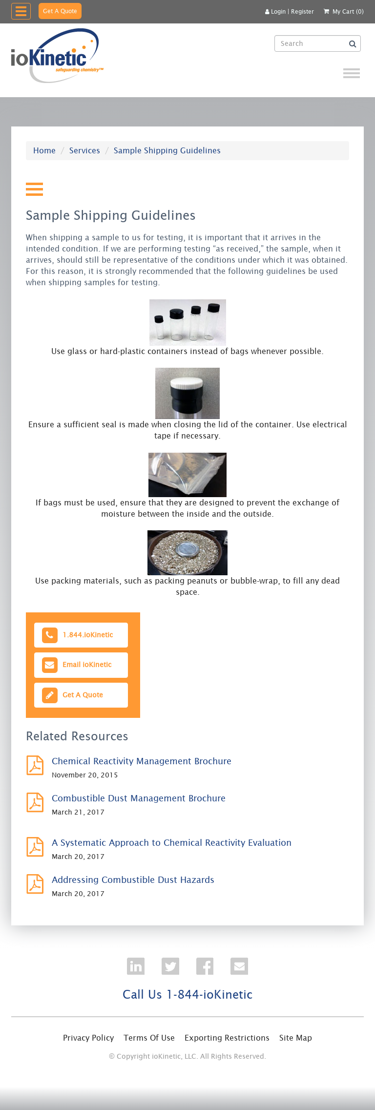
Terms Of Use (149, 1037)
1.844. (77, 635)
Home (44, 150)
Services (84, 150)
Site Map (295, 1037)
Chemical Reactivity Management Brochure (141, 761)
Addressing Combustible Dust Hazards (133, 880)
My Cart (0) (348, 11)
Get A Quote (60, 11)
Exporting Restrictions (227, 1037)
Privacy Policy (88, 1037)
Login (275, 11)
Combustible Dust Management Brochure (139, 798)
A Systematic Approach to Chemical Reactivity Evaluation (172, 843)
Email (76, 665)
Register (302, 11)
